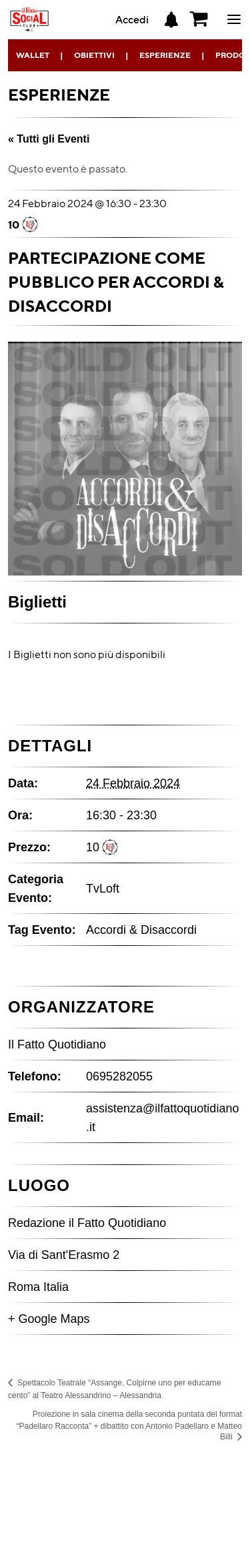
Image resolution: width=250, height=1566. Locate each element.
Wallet (32, 55)
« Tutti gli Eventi (48, 139)
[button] (199, 19)
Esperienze (165, 55)
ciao (234, 19)
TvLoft (102, 888)
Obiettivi (94, 55)
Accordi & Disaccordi (141, 930)
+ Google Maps (49, 1319)
